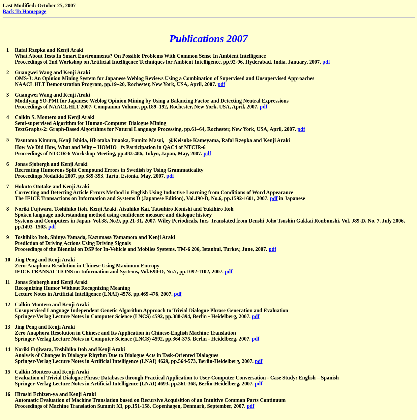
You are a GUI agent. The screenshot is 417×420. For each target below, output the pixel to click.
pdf (326, 62)
